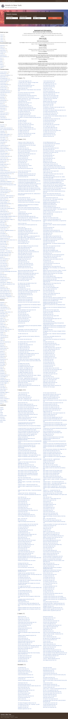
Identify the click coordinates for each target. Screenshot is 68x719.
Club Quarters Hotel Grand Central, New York (27, 173)
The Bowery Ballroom (4, 217)
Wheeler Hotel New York (23, 661)
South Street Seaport (4, 189)
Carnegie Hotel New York (23, 166)
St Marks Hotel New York (23, 651)
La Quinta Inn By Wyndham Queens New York (27, 525)
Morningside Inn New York (23, 691)
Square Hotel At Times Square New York (51, 571)
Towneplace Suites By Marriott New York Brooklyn (53, 596)
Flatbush (2, 368)
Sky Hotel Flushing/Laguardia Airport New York (52, 318)
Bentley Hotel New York (22, 161)
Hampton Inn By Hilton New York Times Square (27, 453)
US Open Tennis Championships (6, 208)
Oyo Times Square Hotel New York (50, 289)
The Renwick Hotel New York (48, 363)
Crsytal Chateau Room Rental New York (26, 677)
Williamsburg (2, 356)
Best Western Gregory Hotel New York (25, 404)
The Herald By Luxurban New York (50, 581)
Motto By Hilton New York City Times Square (27, 540)
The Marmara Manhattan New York (50, 586)
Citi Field (1, 143)
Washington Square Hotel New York (50, 382)
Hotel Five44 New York (22, 501)
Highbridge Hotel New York (23, 463)
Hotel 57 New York (21, 227)
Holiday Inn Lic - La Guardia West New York (51, 490)
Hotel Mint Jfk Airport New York (24, 504)
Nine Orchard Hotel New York (24, 284)
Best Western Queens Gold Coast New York (51, 410)
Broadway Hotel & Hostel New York (25, 671)
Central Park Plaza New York (48, 671)
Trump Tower (3, 228)
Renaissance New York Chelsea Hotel (25, 299)
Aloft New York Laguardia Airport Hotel (50, 395)
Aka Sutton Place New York (23, 148)
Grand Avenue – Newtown (5, 282)
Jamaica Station (3, 266)
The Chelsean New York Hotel (49, 578)
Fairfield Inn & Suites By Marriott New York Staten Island (29, 443)
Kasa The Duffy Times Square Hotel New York (52, 520)
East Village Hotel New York (48, 434)
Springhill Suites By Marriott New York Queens (52, 570)
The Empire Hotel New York (48, 341)
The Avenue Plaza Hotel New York (50, 574)
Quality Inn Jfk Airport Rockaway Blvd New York (52, 645)
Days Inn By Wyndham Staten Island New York (52, 625)
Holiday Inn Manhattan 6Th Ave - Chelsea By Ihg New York (29, 220)
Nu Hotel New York (22, 287)
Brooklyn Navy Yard (4, 206)
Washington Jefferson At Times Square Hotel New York (54, 604)
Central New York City (4, 308)
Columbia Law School (4, 279)
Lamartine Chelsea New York (48, 687)
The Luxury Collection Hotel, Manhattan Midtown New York (55, 115)
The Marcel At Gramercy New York (25, 356)
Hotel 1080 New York (22, 497)
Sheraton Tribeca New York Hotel (24, 317)
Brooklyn (2, 310)
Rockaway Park (3, 280)
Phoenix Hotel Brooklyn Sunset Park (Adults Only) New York (29, 645)
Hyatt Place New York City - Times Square (26, 250)
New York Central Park (4, 342)
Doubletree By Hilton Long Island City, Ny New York (28, 432)
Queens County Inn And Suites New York (51, 553)
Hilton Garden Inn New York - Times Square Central (28, 467)
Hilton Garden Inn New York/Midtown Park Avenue (28, 473)
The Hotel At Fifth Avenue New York (50, 583)
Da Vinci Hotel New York (48, 429)
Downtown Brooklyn (4, 381)
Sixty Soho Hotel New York (23, 318)
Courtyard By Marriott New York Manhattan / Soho (28, 179)
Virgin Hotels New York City (48, 376)
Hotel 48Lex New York (47, 223)
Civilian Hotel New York (47, 172)
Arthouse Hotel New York (23, 158)
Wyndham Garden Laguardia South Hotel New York (53, 609)
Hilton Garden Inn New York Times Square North (52, 470)
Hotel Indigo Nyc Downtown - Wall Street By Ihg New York (29, 239)
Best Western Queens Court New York (25, 410)
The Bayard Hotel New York (48, 575)
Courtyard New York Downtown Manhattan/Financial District (55, 428)
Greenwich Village (3, 330)
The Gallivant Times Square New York (25, 344)
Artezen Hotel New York (48, 156)
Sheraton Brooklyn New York (23, 315)
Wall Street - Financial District (6, 329)
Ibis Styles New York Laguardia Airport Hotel (51, 638)
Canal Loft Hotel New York (48, 619)
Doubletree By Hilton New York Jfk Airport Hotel (52, 432)
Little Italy (2, 360)
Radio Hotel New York (47, 296)
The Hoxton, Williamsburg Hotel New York (51, 349)
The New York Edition (22, 121)
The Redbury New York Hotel (23, 363)
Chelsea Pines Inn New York (23, 415)
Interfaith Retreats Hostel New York (50, 684)
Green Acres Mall (3, 244)
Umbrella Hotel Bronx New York (49, 705)
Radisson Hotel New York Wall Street (25, 297)
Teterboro (2, 126)
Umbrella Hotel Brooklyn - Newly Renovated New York (54, 603)
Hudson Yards (3, 324)
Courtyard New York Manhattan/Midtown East (27, 182)
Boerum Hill (2, 390)
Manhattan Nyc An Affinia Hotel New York (26, 690)
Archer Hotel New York (47, 153)
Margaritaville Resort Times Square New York (52, 266)
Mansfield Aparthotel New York (24, 532)
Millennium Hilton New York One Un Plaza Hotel (52, 271)
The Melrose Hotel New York (48, 587)
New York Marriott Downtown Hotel (25, 279)
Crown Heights (3, 376)
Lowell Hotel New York (22, 101)
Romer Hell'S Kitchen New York (24, 311)
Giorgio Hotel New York (22, 631)
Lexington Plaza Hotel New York (24, 259)
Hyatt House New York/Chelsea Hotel (50, 513)
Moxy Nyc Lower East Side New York (50, 543)
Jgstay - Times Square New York (49, 518)
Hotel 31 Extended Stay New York (49, 636)
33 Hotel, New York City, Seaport (24, 83)
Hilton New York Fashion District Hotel (50, 217)
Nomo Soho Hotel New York (48, 286)
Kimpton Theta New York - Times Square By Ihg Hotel (28, 98)
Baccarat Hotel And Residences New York (26, 85)
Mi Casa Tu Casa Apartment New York (50, 690)
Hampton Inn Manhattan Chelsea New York (51, 455)
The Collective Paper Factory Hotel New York (27, 341)
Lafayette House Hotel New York (49, 525)
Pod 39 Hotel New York (22, 548)
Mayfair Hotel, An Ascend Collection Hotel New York (53, 535)
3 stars (1, 38)
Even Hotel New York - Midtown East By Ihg (26, 199)
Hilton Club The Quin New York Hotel (50, 464)
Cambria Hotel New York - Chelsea (25, 165)
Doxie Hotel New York (22, 626)
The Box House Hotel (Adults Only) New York (52, 336)
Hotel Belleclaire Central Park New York (25, 230)
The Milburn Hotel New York (48, 589)
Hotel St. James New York (23, 638)
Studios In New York (22, 698)
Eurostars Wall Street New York (24, 197)
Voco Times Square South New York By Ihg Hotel (27, 379)
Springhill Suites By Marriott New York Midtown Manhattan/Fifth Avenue (52, 568)
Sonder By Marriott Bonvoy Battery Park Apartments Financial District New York (53, 323)
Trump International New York (49, 133)
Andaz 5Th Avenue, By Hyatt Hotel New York (27, 153)
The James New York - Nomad (49, 350)
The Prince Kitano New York (48, 362)
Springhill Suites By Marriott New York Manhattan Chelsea (54, 325)
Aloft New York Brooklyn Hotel (24, 395)
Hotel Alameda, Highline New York (24, 228)
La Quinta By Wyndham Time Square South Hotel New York (55, 524)
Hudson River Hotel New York (49, 511)
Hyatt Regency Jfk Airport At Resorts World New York (28, 251)
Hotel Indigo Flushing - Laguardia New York (26, 237)
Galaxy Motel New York (47, 629)
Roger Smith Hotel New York (48, 563)
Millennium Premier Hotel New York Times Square (53, 273)
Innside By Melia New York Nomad (25, 254)
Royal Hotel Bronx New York (48, 648)
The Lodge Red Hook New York (24, 586)
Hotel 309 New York (22, 636)
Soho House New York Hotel (48, 321)
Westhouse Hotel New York (48, 136)
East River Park (3, 243)
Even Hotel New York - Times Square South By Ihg (53, 199)
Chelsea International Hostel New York (25, 674)
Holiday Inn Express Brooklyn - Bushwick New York (53, 633)
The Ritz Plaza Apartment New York (50, 704)
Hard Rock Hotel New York (23, 214)
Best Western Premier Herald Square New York (52, 408)
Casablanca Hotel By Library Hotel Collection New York (54, 166)
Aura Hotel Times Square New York (25, 159)
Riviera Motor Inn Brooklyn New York (25, 648)
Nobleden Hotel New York (48, 284)
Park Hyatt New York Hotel (23, 104)
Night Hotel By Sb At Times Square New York (52, 283)
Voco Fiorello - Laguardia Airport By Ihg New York (28, 378)
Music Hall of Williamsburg (5, 295)
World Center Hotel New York (49, 384)
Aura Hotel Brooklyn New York (49, 158)
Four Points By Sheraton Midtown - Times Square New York (55, 209)
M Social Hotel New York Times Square (25, 264)
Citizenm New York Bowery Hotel (24, 171)
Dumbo (1, 169)
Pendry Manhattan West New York (25, 105)
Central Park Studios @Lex (23, 673)
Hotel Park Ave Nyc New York (49, 241)
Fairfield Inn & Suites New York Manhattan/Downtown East (54, 443)
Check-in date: (9, 16)
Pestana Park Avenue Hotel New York (25, 294)
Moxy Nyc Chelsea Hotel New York (25, 541)
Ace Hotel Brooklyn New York (49, 145)
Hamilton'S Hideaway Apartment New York (26, 680)
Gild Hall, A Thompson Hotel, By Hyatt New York (52, 212)
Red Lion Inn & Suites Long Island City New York (52, 557)
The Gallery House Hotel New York (25, 655)
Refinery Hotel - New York (48, 105)
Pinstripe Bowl (3, 298)
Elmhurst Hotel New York (48, 435)
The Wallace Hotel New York (23, 130)
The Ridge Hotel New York (48, 591)
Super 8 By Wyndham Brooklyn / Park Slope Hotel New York (30, 574)
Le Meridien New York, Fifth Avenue (50, 257)
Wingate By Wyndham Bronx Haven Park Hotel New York (29, 607)
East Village (2, 326)
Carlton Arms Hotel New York (24, 620)
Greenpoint (2, 373)
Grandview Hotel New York (48, 631)
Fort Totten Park (3, 263)
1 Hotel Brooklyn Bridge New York (24, 81)
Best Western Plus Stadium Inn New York (51, 407)
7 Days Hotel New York (22, 394)
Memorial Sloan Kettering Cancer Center (8, 184)
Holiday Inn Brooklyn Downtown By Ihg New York (53, 477)
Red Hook (2, 162)
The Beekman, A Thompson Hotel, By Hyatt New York (54, 107)
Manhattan (2, 302)
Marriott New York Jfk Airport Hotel (25, 535)
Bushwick (2, 365)
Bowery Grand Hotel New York (24, 670)
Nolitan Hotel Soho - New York (24, 286)
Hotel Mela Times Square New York (50, 240)
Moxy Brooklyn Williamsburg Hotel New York (52, 540)
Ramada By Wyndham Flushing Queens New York (53, 556)
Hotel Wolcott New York (22, 511)
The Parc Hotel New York (48, 590)
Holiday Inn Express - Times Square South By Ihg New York (54, 483)
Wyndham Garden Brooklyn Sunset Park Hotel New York (29, 385)
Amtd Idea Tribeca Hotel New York (25, 397)
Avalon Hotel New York (47, 159)
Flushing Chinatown (4, 375)
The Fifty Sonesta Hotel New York (49, 343)
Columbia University (4, 145)
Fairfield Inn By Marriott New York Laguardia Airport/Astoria (55, 445)
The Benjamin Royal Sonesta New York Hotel (27, 108)
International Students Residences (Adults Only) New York (29, 685)
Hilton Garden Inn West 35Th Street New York (52, 476)
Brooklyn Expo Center (4, 254)
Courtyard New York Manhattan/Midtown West (52, 182)
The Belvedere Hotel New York (24, 577)
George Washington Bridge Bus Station (8, 216)
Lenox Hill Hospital (3, 192)
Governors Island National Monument (7, 172)
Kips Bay (2, 343)
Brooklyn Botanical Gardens (5, 203)
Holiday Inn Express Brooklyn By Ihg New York (52, 484)
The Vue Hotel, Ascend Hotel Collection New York (53, 593)
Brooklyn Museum (3, 227)
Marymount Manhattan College (6, 219)
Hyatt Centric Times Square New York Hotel (51, 246)
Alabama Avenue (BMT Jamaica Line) (7, 239)
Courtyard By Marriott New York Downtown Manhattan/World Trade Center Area (26, 423)
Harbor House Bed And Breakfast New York (51, 632)
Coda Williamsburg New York (48, 175)
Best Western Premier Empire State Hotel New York (28, 408)
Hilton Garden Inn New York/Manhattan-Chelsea (52, 471)
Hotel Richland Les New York (48, 508)
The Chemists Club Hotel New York (25, 339)
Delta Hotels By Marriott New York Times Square (27, 185)
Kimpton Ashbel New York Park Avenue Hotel (52, 256)
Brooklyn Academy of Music (5, 252)
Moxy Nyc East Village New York (24, 543)
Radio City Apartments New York (24, 554)
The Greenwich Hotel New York (24, 114)
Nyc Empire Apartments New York (49, 694)
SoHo (1, 367)
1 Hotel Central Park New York (49, 81)
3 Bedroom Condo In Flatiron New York (26, 142)
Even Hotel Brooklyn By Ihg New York (50, 197)
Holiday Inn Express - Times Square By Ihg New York (53, 481)
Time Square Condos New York (49, 372)
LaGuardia (2, 131)
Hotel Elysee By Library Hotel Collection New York (53, 231)
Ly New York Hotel (46, 641)
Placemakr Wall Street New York (49, 294)
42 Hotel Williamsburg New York (49, 142)
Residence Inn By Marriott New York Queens (26, 560)
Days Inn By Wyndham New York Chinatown (52, 431)
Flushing (1, 370)
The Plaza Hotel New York (48, 123)
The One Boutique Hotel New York (25, 590)
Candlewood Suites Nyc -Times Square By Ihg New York (54, 412)
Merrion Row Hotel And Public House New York (27, 270)
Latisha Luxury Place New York (24, 688)
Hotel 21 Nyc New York (47, 635)
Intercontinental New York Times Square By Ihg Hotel (53, 254)
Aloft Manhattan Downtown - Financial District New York (54, 150)
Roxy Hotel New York (22, 312)
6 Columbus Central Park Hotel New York (26, 143)
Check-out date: (23, 16)
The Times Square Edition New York (50, 127)
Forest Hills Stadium (4, 153)
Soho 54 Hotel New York (23, 566)
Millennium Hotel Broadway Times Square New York (28, 273)
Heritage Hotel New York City (49, 462)
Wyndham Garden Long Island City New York (52, 610)
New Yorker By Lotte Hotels (23, 280)
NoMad (1, 332)
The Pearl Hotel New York (48, 360)
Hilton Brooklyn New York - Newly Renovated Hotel (28, 217)
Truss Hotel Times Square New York (50, 373)
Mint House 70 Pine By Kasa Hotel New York (27, 274)
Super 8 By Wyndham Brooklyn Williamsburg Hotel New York (55, 652)
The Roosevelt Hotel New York (49, 365)
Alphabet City (2, 397)
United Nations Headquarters (6, 181)
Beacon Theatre (3, 167)
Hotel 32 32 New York (22, 223)
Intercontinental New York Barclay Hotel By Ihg (27, 95)
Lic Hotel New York (47, 530)
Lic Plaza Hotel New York (23, 531)
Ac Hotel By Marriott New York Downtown (51, 143)
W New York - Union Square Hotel (24, 134)
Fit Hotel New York (21, 678)
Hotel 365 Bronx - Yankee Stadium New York (52, 498)
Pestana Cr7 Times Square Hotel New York (51, 293)
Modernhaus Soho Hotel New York (25, 102)
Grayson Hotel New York (48, 213)
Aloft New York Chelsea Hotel (24, 152)
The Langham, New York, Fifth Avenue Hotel (26, 115)
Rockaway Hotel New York (23, 563)
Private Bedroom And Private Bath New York (52, 551)
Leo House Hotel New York (23, 527)
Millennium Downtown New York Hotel (25, 271)
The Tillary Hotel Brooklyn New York (25, 369)
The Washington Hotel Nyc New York (25, 370)
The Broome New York (47, 337)
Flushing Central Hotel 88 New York (25, 628)
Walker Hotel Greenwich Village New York (26, 381)
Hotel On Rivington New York (23, 241)
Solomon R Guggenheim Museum (7, 230)
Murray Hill (2, 362)
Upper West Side (3, 327)
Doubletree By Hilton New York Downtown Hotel (52, 186)
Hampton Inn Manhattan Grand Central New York (27, 456)
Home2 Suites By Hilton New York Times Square (52, 493)
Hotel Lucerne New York (23, 240)
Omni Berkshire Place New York (24, 289)
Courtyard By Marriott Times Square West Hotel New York (29, 428)
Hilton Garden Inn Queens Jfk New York (51, 474)
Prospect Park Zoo (4, 170)
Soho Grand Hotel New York (23, 321)
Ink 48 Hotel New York (47, 253)
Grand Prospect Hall (4, 288)
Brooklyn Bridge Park (4, 214)
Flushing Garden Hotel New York (49, 628)
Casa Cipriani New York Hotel (49, 85)
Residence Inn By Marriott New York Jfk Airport (52, 559)
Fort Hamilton (3, 233)
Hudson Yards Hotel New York (24, 513)
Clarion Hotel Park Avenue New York (25, 623)
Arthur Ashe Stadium (4, 200)
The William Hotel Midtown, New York (25, 372)
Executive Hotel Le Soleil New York (50, 200)
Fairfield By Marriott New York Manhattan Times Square (29, 202)
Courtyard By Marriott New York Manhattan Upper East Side (55, 424)
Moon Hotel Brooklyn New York (49, 538)
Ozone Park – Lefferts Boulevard (6, 195)
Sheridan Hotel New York (23, 649)
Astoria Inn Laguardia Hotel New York (50, 398)
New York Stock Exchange (5, 236)
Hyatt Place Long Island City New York (50, 514)
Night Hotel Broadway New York (24, 546)
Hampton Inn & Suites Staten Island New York (27, 452)
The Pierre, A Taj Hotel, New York (24, 123)
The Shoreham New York (48, 366)
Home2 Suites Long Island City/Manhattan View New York (29, 494)
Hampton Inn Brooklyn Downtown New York (52, 452)
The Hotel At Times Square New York (50, 698)
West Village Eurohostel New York (49, 660)
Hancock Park (3, 262)
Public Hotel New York (22, 296)
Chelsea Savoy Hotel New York (49, 415)
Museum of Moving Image (5, 268)
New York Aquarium (4, 258)
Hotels (1, 47)
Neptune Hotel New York (48, 642)
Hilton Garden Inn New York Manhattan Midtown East (28, 470)
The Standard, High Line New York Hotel (51, 368)
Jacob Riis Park (3, 274)
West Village (2, 364)
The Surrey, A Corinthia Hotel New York (25, 127)
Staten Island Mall (3, 265)
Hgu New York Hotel (47, 216)
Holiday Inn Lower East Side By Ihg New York (52, 219)
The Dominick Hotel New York (24, 111)
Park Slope (2, 386)
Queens (1, 318)
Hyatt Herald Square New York (24, 248)
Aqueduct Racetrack (4, 238)
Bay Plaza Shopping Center (5, 293)
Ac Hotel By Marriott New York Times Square (27, 145)
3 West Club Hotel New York (23, 392)
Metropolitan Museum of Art (6, 173)
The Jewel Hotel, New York (23, 352)
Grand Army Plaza (3, 269)
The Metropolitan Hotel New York (24, 657)
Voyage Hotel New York (22, 660)
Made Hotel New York (47, 264)
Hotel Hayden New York (47, 233)
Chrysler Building (3, 202)
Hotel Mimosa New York (48, 503)
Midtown (2, 304)
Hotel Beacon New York (48, 228)
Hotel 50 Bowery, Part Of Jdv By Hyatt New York (27, 224)
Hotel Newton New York (23, 507)
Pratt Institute (3, 210)
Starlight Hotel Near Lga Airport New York (26, 573)
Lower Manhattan (3, 307)
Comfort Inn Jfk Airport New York (24, 418)
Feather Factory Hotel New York (24, 449)
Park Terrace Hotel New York (49, 291)
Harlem (1, 338)
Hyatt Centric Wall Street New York (25, 247)
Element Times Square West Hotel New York (52, 193)
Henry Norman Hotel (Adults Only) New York (26, 216)
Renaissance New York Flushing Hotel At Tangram (53, 299)
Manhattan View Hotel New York (24, 266)
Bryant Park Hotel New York (23, 164)
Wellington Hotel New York (48, 606)
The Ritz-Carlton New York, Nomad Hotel (51, 124)
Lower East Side (3, 335)
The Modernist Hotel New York (49, 657)
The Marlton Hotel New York (23, 357)
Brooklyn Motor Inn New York (24, 619)
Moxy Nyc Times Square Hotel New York (26, 544)
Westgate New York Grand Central (24, 384)
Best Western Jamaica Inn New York (50, 404)
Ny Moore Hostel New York (23, 694)
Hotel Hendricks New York (23, 234)
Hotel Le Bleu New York (22, 503)
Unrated (1, 41)
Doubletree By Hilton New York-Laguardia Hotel (27, 434)
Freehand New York (22, 212)
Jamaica (1, 257)
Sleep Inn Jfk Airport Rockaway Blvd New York (52, 649)
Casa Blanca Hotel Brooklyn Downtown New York (28, 414)
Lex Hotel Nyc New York (23, 528)
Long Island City (3, 337)
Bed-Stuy (2, 345)
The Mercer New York (22, 120)
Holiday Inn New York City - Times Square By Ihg (52, 491)
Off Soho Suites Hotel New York (24, 644)
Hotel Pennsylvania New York (49, 507)
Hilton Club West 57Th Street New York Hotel (27, 466)
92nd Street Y (2, 287)
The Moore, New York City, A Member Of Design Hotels (29, 359)
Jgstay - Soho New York (22, 518)
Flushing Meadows (4, 175)
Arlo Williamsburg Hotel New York (49, 83)
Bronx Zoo (2, 194)
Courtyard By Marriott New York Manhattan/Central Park (29, 180)
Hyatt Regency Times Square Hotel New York (52, 251)
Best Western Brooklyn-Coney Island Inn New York (53, 402)
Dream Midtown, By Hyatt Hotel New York (26, 191)
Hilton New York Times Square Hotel (25, 219)
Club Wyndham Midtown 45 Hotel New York (26, 175)
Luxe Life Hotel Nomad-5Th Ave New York (51, 263)
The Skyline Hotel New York (23, 593)
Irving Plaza (2, 180)
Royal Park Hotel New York (48, 697)
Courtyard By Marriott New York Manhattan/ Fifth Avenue (54, 179)
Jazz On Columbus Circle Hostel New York (51, 685)
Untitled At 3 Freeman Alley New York (25, 376)
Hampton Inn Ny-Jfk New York (49, 460)
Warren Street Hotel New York (24, 136)
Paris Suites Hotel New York (48, 547)
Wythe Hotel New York (22, 386)
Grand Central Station (4, 135)
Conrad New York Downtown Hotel (25, 86)
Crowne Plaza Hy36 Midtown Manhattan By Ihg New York (29, 183)
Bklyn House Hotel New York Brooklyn (25, 411)
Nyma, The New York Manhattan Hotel (50, 287)
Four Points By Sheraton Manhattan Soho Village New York (54, 449)
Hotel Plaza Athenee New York (49, 94)
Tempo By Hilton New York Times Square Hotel (27, 331)
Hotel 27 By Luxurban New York (24, 498)
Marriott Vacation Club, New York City (25, 267)
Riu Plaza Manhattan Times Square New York (27, 309)
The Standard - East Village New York (25, 368)
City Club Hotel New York (23, 172)
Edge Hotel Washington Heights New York (26, 435)
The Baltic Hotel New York (23, 575)
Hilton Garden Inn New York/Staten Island (51, 473)
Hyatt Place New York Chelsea (49, 248)
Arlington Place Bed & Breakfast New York (51, 397)
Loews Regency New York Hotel (24, 99)
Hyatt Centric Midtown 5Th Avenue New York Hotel (28, 246)
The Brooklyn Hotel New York (49, 577)
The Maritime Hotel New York (49, 356)
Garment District (3, 348)
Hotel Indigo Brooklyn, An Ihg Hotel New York (52, 236)
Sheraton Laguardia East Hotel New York (51, 564)
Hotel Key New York (47, 501)
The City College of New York (6, 247)
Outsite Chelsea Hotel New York (49, 644)
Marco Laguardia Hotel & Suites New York (51, 532)
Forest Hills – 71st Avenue (5, 250)
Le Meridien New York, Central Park (50, 98)
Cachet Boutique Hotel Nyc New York (50, 164)
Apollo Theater (3, 198)
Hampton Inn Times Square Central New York (27, 462)
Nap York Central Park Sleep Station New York (52, 691)
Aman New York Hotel (47, 667)
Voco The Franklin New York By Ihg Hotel (51, 378)
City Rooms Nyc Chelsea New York (50, 622)
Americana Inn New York (48, 616)
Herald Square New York (23, 682)
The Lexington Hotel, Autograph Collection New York (28, 353)
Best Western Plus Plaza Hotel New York (51, 405)
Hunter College (3, 241)
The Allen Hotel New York (23, 333)
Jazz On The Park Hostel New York (50, 639)
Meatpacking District (4, 379)
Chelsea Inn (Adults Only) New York (50, 414)
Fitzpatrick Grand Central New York (50, 204)
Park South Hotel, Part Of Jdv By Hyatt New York (27, 291)
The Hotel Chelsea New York (23, 349)
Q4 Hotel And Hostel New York (24, 697)
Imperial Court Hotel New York (24, 639)
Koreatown (2, 354)
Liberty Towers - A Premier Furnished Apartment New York (54, 688)
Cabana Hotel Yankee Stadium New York (26, 412)
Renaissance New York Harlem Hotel (25, 300)
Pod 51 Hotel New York (47, 548)
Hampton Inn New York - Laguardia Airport (51, 459)
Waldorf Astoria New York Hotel (49, 134)
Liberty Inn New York (47, 528)
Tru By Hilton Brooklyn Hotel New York (50, 601)
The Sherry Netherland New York (24, 126)
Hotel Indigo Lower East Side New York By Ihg (52, 237)
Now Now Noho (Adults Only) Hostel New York (52, 693)
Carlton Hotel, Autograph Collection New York (52, 165)
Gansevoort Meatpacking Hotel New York (51, 92)
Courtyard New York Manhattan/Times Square (27, 429)
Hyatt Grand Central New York (49, 247)
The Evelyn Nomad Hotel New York (50, 111)
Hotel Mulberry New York (48, 505)
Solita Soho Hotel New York (48, 566)
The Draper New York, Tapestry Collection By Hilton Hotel (29, 580)
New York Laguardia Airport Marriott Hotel (26, 277)
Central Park (2, 132)
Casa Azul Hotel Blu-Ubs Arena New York (51, 620)
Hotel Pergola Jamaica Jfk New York (25, 508)
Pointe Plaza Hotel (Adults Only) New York (26, 551)
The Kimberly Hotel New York (49, 352)
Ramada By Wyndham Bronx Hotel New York (27, 556)
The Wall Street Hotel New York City (50, 129)
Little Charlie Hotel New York (23, 262)
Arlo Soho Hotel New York (23, 156)
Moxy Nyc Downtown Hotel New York (50, 541)
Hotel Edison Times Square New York (25, 231)
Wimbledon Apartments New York (24, 708)
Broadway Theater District (5, 312)
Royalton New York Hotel (48, 312)
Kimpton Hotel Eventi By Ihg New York (50, 97)
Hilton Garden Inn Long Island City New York (52, 466)
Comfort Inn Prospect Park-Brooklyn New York (52, 418)
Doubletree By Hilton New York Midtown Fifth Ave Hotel (29, 188)
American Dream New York (23, 668)
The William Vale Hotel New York (49, 131)
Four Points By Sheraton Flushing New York (51, 207)
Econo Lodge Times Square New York (50, 626)
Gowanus (2, 384)
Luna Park (2, 232)
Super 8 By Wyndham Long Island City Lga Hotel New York (54, 654)
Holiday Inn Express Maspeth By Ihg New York (27, 635)
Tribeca (1, 340)
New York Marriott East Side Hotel (50, 279)
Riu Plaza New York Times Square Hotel (51, 309)
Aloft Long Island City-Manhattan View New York (27, 150)
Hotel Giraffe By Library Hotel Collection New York (28, 233)
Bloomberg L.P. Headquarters (6, 296)
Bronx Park (2, 222)
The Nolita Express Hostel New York (50, 702)
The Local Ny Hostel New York (24, 700)
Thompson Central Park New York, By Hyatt (26, 133)
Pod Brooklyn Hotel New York (24, 550)
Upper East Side (3, 319)
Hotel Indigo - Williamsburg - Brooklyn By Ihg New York (29, 236)
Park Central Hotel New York (48, 290)
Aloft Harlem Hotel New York (48, 149)
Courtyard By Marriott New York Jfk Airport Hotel (52, 422)
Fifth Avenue (2, 349)
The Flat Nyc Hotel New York (48, 580)
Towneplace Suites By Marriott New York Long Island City (54, 597)
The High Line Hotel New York (24, 347)
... (16, 18)
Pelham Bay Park (3, 211)
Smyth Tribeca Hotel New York (24, 320)
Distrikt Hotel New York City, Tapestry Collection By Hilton (54, 185)
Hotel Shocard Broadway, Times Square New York (28, 510)
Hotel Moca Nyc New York (23, 505)
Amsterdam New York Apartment (49, 668)
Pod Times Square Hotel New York (50, 550)
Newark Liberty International (5, 128)
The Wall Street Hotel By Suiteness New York (27, 129)
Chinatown (2, 378)
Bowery (1, 323)
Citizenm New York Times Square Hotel (51, 171)
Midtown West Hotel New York (24, 538)
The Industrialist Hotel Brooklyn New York (26, 350)
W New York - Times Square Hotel (49, 379)
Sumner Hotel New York (48, 573)
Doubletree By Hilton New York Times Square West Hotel (29, 189)
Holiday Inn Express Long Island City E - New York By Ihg (54, 486)
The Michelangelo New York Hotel (49, 357)
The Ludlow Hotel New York (48, 353)
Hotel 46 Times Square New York (49, 500)
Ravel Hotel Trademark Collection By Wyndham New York (54, 297)
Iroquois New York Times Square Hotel (50, 95)
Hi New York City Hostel (47, 682)
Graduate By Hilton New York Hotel (25, 213)
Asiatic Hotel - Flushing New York (24, 398)
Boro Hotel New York (22, 162)
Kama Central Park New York (23, 687)
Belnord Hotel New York (22, 402)
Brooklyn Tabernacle (4, 255)
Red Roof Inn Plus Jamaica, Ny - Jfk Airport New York (28, 647)
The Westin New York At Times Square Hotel (52, 130)
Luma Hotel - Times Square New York (25, 263)
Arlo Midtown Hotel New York (24, 155)
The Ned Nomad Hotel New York (49, 120)
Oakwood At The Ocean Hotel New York (26, 696)
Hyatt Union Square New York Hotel (25, 253)
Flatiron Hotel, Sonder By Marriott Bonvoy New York (28, 207)
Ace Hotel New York (22, 146)
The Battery (2, 165)
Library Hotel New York (22, 260)
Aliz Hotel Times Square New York (24, 149)
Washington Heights (4, 392)
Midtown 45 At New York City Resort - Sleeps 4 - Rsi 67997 (54, 270)
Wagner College (3, 221)
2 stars (1, 39)
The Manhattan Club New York (49, 354)
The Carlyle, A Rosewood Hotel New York (26, 110)
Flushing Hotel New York (23, 629)
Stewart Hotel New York (48, 329)
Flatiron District (3, 389)
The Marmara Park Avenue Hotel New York (51, 118)
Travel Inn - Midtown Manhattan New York (51, 658)
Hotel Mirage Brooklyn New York (49, 504)
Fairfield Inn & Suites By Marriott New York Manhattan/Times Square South (51, 202)
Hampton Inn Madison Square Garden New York (52, 453)
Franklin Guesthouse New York (49, 210)
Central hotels (3, 83)
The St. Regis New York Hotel (49, 126)
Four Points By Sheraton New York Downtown (27, 450)
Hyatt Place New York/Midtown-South (50, 250)
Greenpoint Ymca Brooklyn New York (50, 678)
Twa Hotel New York (47, 375)
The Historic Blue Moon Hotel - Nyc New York (52, 347)
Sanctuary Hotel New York (48, 314)
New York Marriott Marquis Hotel (49, 102)
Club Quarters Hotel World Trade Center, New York (53, 173)
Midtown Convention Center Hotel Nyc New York (52, 537)
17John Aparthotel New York (48, 82)
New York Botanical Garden (5, 213)
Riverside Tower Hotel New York (49, 647)
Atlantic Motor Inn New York (23, 617)
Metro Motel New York (22, 537)
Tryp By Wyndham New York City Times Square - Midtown (29, 375)
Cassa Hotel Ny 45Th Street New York (25, 168)
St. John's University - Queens (6, 197)
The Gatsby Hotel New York (23, 581)
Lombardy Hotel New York (48, 262)
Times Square (3, 316)
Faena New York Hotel (47, 88)
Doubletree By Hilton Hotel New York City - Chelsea (28, 186)
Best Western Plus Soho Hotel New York (26, 407)
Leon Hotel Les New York (48, 527)
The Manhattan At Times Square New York (26, 354)
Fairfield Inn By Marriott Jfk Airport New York (26, 445)
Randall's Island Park (4, 164)
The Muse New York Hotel (48, 359)
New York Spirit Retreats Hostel (24, 693)
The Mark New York (47, 117)
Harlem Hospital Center (4, 290)
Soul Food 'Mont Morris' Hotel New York (26, 567)
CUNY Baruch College (4, 225)
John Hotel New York (22, 520)
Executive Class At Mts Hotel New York (25, 200)
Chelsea (1, 334)
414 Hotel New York (22, 667)
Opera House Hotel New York (24, 547)
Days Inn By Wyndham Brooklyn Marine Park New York (29, 431)
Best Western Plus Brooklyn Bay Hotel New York (27, 405)
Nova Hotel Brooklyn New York (49, 546)
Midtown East (3, 346)
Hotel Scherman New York (23, 243)
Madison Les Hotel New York (49, 531)
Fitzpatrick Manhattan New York (49, 206)
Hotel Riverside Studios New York (24, 684)
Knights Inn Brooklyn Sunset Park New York (26, 521)
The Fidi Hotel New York (22, 343)
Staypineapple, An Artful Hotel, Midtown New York (28, 329)
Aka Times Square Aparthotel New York (51, 148)
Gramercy (2, 357)
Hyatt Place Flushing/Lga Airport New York (26, 514)
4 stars (1, 36)
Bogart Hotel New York (47, 411)
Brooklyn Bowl (3, 205)
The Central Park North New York (24, 578)
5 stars (1, 35)
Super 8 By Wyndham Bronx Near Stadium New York (53, 651)
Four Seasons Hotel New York (49, 91)
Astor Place (2, 224)
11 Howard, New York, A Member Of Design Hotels (28, 82)
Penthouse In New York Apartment (50, 696)
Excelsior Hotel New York (23, 437)
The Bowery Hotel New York (48, 108)
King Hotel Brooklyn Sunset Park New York (26, 641)
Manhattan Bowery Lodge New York (25, 642)
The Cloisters (2, 246)
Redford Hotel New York (23, 559)
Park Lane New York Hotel (48, 104)
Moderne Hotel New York (48, 274)
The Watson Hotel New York (48, 594)
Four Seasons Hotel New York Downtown (26, 92)
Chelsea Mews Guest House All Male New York (27, 622)
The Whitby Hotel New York (23, 131)
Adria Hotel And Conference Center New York (52, 394)
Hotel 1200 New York (47, 497)
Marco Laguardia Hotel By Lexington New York (27, 534)
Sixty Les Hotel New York (48, 317)
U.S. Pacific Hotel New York (23, 705)
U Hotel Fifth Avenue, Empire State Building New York (28, 603)
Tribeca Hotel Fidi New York (23, 601)
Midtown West (3, 305)
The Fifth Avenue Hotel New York (24, 113)
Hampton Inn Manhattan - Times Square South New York (29, 455)
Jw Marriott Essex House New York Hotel (26, 97)
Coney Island (2, 142)
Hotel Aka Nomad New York (48, 227)
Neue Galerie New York (4, 291)
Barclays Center (3, 161)
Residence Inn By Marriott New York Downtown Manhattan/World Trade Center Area (52, 302)
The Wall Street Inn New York (23, 594)
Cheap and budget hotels (5, 79)
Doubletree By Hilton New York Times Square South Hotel (54, 188)
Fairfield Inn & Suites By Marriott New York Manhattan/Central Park (26, 439)
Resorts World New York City (6, 183)
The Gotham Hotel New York (23, 346)
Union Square (2, 387)
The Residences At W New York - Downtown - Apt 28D (29, 704)
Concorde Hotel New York (23, 176)
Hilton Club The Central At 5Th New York (26, 464)
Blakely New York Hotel (47, 161)
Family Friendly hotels (4, 84)
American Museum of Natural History (7, 178)
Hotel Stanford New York (48, 510)
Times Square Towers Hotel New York (25, 373)
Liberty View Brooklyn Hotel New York (25, 530)
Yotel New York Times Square (49, 386)
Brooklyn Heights (3, 382)
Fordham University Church (5, 191)
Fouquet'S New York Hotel (48, 89)
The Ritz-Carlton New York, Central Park (26, 124)
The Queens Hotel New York (23, 658)
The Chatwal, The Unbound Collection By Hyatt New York (54, 110)
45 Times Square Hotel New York (49, 392)
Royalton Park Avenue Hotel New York (25, 107)
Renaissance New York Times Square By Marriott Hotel (29, 302)
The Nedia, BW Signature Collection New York (27, 702)
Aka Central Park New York (48, 146)
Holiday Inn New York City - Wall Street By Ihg (27, 493)
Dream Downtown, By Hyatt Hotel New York (52, 189)
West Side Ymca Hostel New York (49, 707)
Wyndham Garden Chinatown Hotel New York (52, 385)
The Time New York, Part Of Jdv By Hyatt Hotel (52, 369)
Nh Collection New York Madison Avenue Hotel (27, 283)
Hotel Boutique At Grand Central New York (51, 230)
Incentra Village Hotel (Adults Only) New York (27, 516)
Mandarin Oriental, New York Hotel (50, 101)
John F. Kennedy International (6, 129)
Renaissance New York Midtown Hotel (50, 300)
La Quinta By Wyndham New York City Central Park (28, 524)
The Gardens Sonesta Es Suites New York (51, 344)
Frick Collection (3, 260)
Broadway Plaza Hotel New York (49, 162)
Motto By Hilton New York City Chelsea (25, 276)
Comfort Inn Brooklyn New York (49, 623)
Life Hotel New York (47, 260)
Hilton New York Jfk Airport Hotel (24, 477)
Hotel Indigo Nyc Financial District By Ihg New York (53, 239)
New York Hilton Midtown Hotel (49, 276)
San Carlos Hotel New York (23, 314)
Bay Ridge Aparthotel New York (49, 617)
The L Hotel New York (47, 584)
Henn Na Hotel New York (48, 214)
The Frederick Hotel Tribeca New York (50, 113)
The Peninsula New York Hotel (49, 121)
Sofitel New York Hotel (47, 320)
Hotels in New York (13, 5)
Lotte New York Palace (47, 99)
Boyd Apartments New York (48, 670)
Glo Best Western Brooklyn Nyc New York (51, 450)
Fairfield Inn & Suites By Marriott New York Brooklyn (53, 437)
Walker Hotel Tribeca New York (49, 381)
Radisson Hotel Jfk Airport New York (50, 554)
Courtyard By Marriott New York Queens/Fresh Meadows (29, 425)
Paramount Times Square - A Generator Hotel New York (29, 290)
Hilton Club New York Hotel (48, 463)
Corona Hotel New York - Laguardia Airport (26, 420)
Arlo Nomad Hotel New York (48, 155)
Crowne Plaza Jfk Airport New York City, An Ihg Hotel (53, 183)
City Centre (2, 124)
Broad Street (2, 249)
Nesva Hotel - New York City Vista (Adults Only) (52, 544)
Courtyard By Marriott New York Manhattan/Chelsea (53, 180)
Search (55, 18)
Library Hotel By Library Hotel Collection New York (53, 259)
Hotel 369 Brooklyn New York (24, 500)
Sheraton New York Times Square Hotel (51, 315)
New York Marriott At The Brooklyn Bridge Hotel (52, 277)
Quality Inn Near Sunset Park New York (25, 553)
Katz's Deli (2, 276)
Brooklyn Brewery (3, 277)
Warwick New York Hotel (23, 382)
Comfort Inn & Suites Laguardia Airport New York (53, 417)
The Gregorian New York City (48, 346)
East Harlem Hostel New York (49, 677)
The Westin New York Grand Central (50, 370)
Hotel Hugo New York (47, 234)
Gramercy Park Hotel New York (24, 94)
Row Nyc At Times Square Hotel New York (51, 311)
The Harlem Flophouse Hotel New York (51, 655)
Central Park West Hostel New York (50, 673)
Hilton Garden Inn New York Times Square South (27, 471)
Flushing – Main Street (4, 176)
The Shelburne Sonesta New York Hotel (25, 366)
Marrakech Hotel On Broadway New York (51, 534)
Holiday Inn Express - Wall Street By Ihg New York (27, 484)
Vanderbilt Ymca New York (23, 707)
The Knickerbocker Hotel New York (50, 114)
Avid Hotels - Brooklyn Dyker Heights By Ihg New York (28, 400)
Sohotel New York (21, 323)
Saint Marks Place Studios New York (25, 564)
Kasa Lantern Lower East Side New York (26, 256)
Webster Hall (2, 187)
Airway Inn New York (22, 616)
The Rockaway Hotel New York (24, 365)
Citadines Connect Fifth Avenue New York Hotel (27, 417)
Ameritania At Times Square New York (50, 152)
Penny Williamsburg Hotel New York (25, 293)
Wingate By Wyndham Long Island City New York (52, 607)
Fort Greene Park (3, 235)
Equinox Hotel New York (22, 88)
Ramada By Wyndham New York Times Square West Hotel (29, 557)
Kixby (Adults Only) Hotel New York (25, 257)
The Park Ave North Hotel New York (25, 591)
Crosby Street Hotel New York (49, 86)
